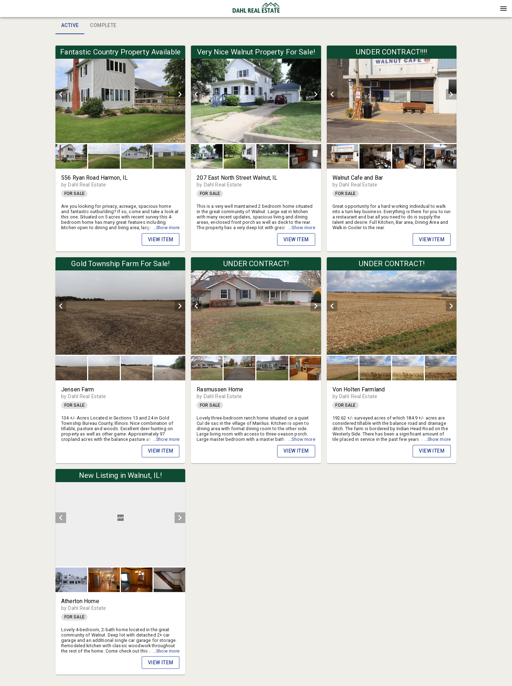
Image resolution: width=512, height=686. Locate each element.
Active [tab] (69, 25)
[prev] (60, 94)
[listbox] (120, 94)
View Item (160, 239)
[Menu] (503, 8)
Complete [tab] (103, 25)
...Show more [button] (166, 227)
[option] (120, 94)
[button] (256, 11)
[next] (180, 94)
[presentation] (256, 8)
